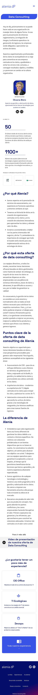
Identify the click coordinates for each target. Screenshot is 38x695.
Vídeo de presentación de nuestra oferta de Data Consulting (21, 542)
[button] (34, 6)
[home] (8, 6)
